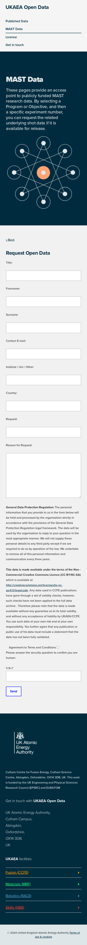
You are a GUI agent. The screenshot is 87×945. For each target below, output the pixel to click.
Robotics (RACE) (18, 896)
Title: (9, 263)
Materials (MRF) (18, 884)
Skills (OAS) (15, 907)
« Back (10, 240)
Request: (11, 419)
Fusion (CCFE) (17, 872)
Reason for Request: (19, 445)
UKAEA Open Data (27, 7)
